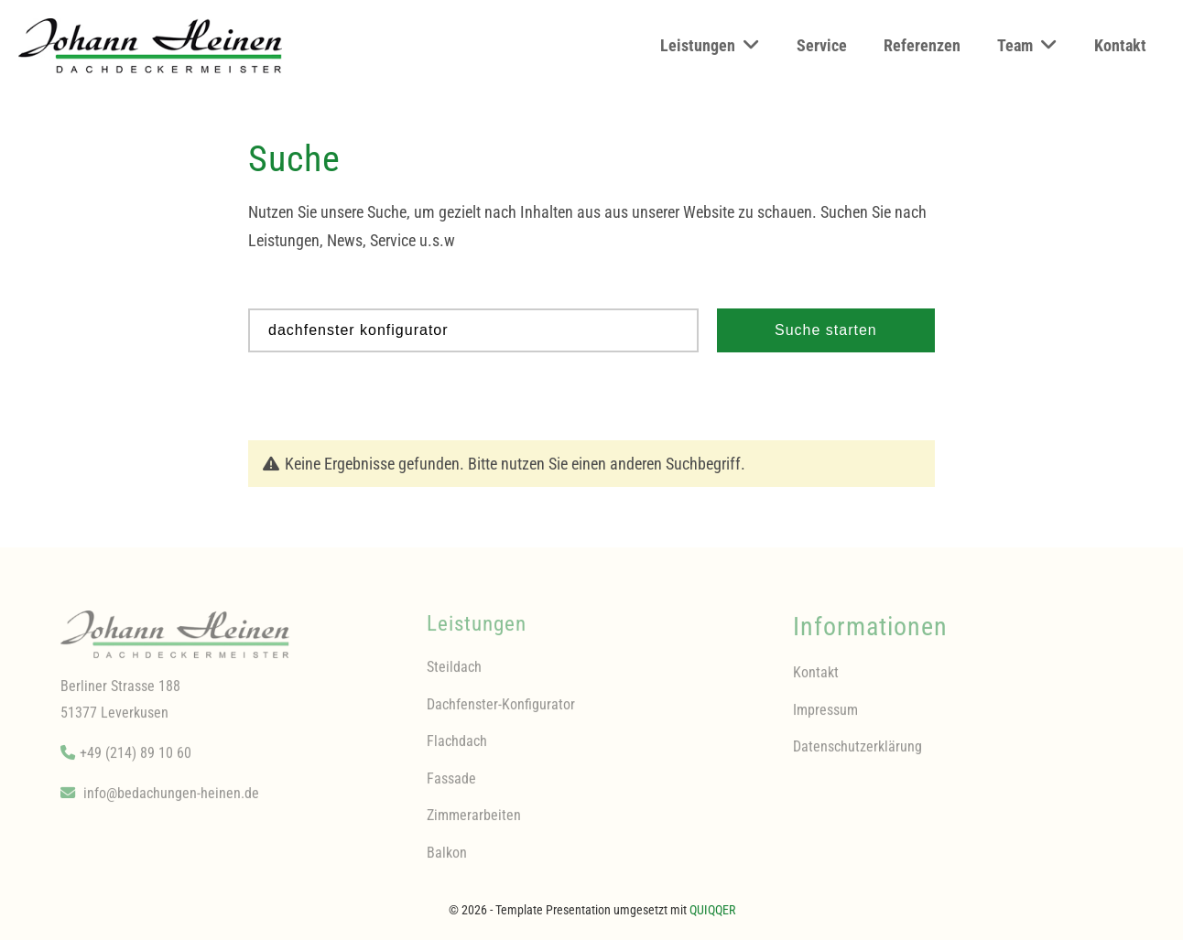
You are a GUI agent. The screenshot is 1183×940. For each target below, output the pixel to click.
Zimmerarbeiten (474, 822)
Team (1027, 45)
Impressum (825, 716)
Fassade (451, 785)
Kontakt (1120, 45)
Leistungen (710, 45)
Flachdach (457, 748)
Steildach (454, 674)
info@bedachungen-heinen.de (171, 800)
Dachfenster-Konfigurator (501, 710)
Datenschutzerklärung (857, 753)
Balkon (447, 859)
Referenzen (922, 45)
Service (822, 45)
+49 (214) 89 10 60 (135, 760)
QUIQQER (712, 909)
